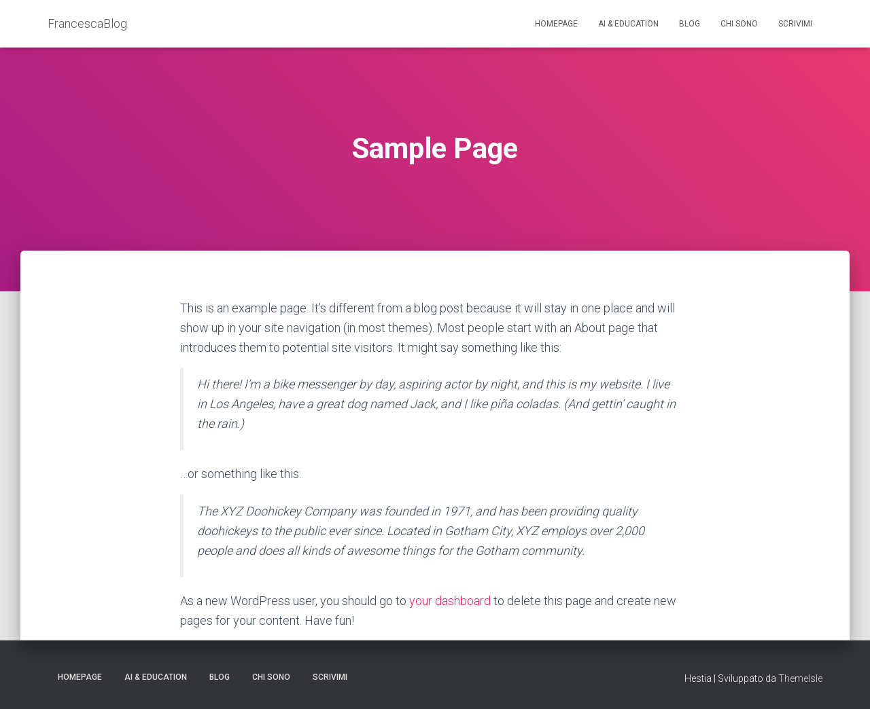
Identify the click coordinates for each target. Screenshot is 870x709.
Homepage (556, 24)
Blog (689, 24)
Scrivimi (795, 24)
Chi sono (739, 24)
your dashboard (450, 601)
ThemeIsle (800, 678)
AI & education (628, 24)
